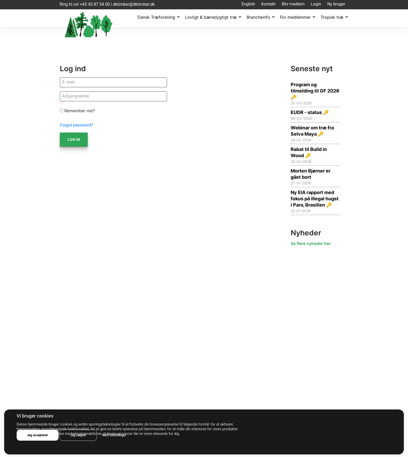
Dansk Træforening (156, 17)
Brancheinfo (258, 17)
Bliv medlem (293, 4)
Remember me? (79, 110)
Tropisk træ (332, 17)
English (248, 4)
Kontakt (268, 4)
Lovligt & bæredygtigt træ (211, 17)
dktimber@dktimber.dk (134, 4)
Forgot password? (76, 125)
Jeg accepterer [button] (37, 435)
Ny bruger (336, 4)
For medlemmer (295, 17)
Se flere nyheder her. (311, 243)
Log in (74, 139)
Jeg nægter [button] (78, 435)
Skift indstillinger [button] (114, 435)
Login (316, 4)
